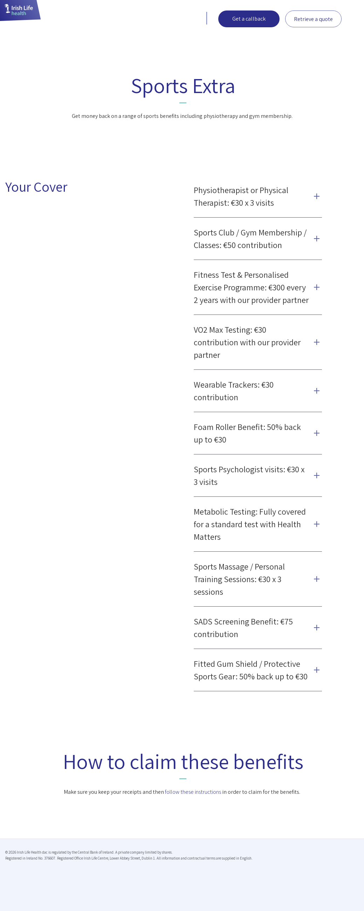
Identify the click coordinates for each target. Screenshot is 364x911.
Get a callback (249, 18)
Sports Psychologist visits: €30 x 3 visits (249, 475)
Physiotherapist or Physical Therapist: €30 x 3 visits (241, 196)
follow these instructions (193, 792)
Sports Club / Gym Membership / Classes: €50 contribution (250, 238)
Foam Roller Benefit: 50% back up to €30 (247, 433)
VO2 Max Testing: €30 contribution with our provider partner (247, 342)
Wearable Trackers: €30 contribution (234, 391)
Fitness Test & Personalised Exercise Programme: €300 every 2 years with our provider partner (251, 287)
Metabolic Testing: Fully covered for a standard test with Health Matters (250, 524)
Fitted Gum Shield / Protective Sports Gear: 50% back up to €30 (251, 670)
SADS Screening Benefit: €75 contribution (243, 628)
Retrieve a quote (313, 19)
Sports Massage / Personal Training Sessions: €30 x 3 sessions (239, 579)
